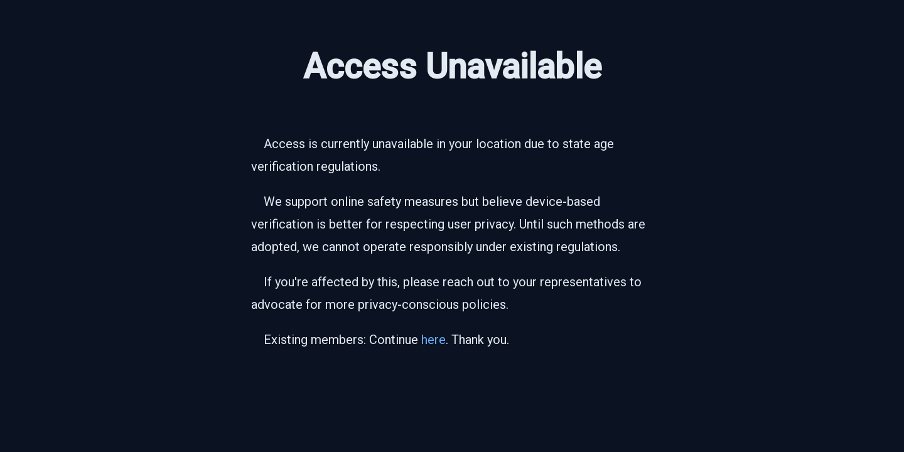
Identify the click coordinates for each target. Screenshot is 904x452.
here (433, 339)
